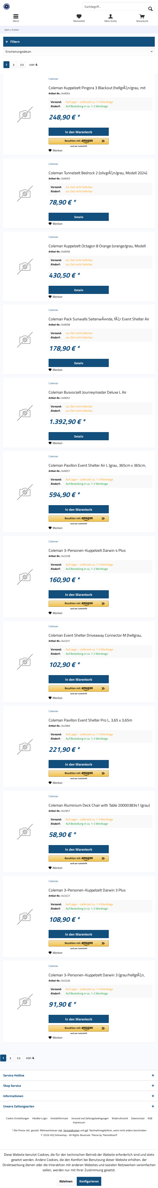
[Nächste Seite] (14, 64)
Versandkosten (71, 1130)
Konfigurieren (89, 1181)
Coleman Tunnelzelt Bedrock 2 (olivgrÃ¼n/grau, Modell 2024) (98, 173)
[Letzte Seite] (22, 64)
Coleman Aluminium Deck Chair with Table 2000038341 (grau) (99, 805)
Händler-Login (39, 1118)
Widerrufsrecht (120, 1118)
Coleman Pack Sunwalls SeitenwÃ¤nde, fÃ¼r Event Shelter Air (99, 319)
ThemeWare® (110, 1135)
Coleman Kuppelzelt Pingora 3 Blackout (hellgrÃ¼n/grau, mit (97, 88)
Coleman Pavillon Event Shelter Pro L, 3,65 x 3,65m (90, 720)
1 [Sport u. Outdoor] (6, 64)
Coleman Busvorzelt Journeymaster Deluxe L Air (87, 392)
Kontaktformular (59, 1118)
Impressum (79, 1122)
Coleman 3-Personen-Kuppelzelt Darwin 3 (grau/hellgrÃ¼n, (97, 975)
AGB (150, 1118)
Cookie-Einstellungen (17, 1118)
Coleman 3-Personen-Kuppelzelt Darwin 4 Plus (87, 550)
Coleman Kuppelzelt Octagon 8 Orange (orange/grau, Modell (97, 246)
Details (78, 217)
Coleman (53, 79)
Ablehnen (65, 1181)
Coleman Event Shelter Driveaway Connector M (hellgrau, (95, 635)
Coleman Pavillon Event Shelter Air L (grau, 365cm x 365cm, (97, 465)
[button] (79, 143)
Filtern (13, 41)
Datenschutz (137, 1118)
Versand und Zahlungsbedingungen (90, 1118)
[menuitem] (142, 18)
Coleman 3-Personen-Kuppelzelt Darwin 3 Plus (87, 890)
